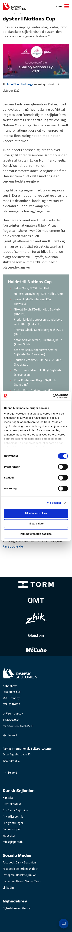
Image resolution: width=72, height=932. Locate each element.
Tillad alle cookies (36, 513)
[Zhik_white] (36, 618)
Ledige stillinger (13, 823)
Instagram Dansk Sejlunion (19, 875)
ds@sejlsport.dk (13, 713)
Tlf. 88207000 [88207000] (10, 720)
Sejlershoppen (12, 829)
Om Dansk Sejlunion (15, 810)
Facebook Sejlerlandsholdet (20, 869)
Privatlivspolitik (13, 817)
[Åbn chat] (63, 924)
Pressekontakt (12, 804)
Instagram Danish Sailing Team (22, 881)
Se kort (12, 735)
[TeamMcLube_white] (36, 650)
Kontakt (8, 798)
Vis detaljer (54, 502)
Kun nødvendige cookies (36, 533)
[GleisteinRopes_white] (36, 635)
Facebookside (13, 546)
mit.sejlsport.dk (13, 842)
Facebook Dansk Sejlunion (19, 862)
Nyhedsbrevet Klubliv (17, 908)
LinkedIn (8, 888)
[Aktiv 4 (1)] (36, 600)
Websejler (9, 835)
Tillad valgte (36, 523)
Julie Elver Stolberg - (19, 84)
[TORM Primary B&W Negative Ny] (36, 584)
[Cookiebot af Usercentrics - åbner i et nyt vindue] (52, 396)
